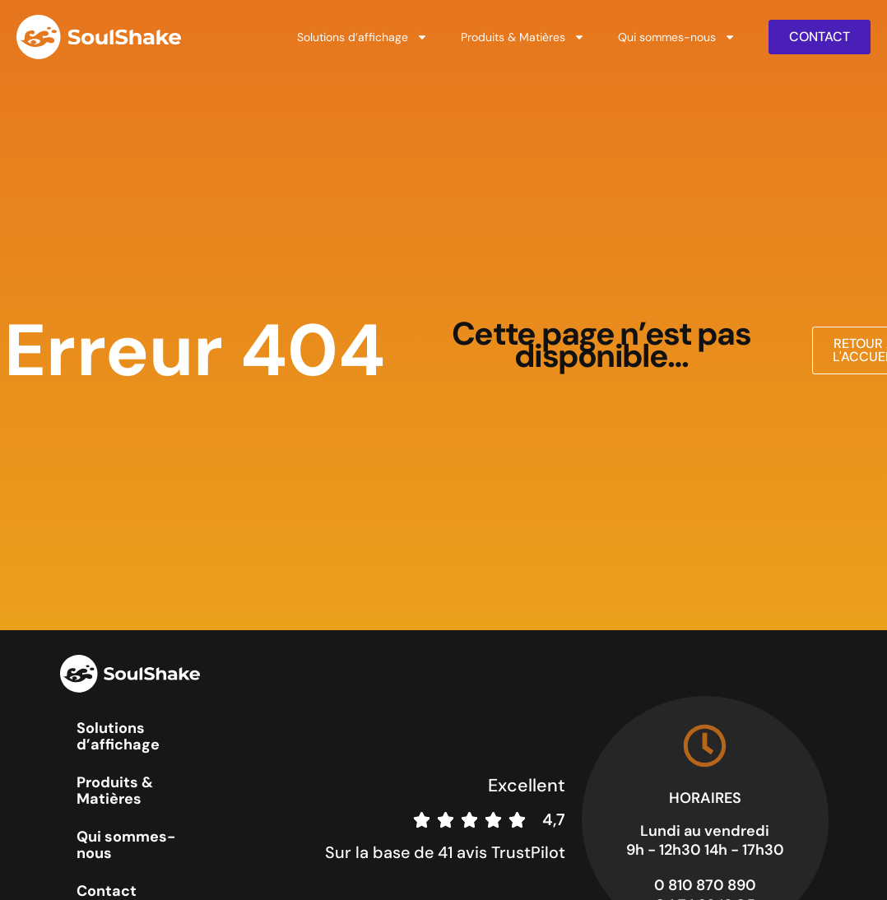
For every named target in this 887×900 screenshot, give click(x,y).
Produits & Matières (523, 37)
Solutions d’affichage (362, 37)
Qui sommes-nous (677, 37)
